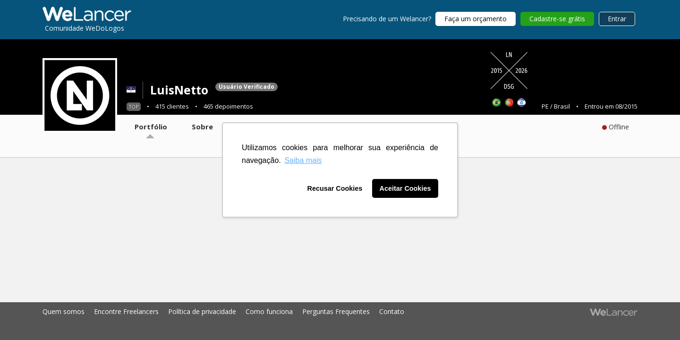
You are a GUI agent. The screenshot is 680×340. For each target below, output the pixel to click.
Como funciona (269, 311)
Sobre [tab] (202, 126)
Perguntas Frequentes (336, 311)
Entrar (617, 18)
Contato (391, 311)
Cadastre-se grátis (557, 18)
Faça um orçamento (475, 18)
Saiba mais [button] (303, 160)
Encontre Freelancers (126, 311)
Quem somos (63, 311)
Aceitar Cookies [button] (405, 188)
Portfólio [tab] (151, 126)
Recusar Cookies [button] (335, 188)
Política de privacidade (202, 311)
